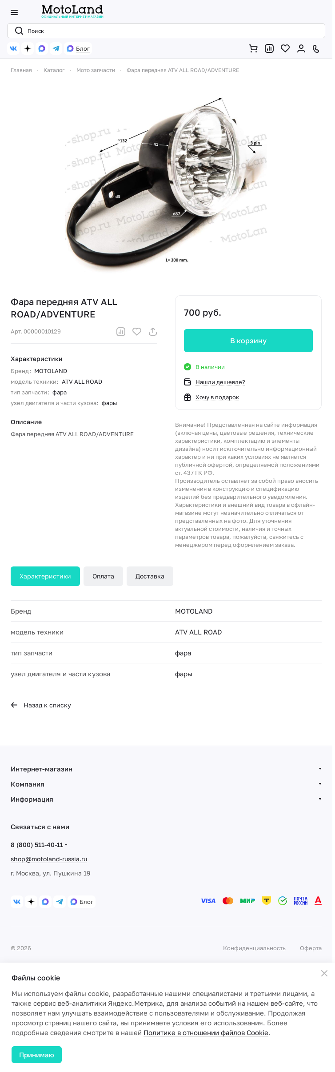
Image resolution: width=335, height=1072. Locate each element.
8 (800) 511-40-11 (37, 844)
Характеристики (45, 576)
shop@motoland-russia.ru (49, 859)
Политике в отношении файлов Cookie (206, 1032)
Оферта (311, 948)
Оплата (103, 576)
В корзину (248, 340)
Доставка (150, 576)
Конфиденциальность (254, 948)
